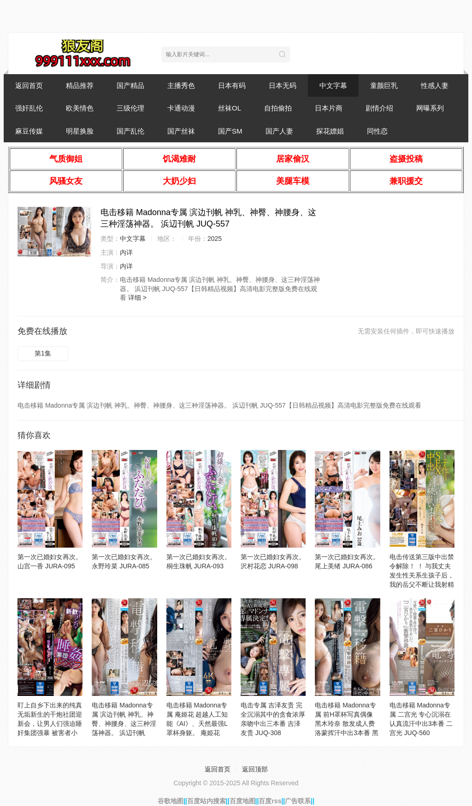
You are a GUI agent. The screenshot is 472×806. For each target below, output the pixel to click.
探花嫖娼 (330, 131)
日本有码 (232, 85)
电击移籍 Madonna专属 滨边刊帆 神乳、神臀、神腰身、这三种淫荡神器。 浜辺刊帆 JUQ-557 (124, 723)
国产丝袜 (181, 131)
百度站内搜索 (206, 801)
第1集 (43, 353)
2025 (214, 238)
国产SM (230, 131)
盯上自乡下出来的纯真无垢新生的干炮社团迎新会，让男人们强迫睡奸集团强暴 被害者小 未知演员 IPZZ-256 (50, 723)
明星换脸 (80, 131)
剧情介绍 (379, 108)
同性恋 (377, 131)
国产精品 (130, 85)
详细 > (137, 297)
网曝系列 (430, 108)
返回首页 (29, 85)
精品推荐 (80, 85)
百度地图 (242, 801)
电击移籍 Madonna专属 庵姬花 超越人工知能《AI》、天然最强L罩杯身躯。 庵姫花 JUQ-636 (197, 723)
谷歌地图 (170, 801)
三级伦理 (130, 108)
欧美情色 (80, 108)
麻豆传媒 (29, 131)
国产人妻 (279, 131)
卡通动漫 (181, 108)
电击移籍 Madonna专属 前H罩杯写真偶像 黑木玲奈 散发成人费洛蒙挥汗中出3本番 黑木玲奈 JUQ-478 (346, 723)
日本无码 (282, 85)
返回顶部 (255, 769)
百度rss (270, 801)
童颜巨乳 (384, 85)
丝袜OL (229, 108)
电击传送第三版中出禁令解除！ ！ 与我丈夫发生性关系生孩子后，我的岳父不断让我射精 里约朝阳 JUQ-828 (421, 575)
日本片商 (328, 108)
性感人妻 (434, 85)
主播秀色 (181, 85)
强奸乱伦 (29, 108)
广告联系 (298, 801)
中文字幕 (333, 85)
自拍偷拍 (278, 108)
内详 (126, 252)
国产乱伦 (130, 131)
